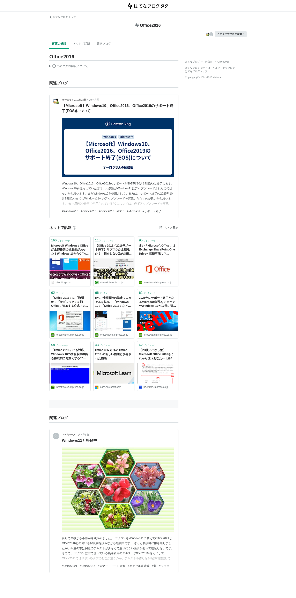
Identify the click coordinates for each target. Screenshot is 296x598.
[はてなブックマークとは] (74, 228)
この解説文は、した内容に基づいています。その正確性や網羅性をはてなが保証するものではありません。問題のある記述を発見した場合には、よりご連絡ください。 (68, 67)
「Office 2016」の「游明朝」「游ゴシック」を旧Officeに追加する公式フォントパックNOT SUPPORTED (69, 302)
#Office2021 (69, 566)
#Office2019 (106, 211)
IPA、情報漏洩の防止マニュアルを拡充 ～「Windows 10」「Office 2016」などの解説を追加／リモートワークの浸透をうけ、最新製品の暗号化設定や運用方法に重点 (114, 302)
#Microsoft (133, 211)
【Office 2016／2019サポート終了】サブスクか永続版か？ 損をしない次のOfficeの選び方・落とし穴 (113, 250)
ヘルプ (216, 67)
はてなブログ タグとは (197, 67)
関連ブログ (104, 43)
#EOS (120, 211)
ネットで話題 (81, 43)
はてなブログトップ (196, 71)
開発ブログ (229, 67)
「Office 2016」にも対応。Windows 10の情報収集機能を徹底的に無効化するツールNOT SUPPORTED (70, 354)
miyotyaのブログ (71, 434)
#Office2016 (88, 211)
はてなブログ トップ (62, 17)
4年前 (86, 434)
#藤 (154, 566)
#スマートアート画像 (111, 566)
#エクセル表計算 (138, 566)
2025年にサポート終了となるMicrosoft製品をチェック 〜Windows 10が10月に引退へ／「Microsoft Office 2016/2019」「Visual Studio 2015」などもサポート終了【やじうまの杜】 (158, 302)
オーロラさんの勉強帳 (74, 99)
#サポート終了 (152, 211)
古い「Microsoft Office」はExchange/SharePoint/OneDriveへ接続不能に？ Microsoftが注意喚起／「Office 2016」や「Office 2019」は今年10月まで (157, 250)
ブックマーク (60, 240)
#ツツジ (164, 566)
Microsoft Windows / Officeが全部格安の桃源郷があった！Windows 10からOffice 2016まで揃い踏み (69, 250)
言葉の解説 (59, 43)
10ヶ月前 (94, 99)
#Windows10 (70, 211)
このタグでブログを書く (230, 34)
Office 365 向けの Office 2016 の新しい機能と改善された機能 (113, 354)
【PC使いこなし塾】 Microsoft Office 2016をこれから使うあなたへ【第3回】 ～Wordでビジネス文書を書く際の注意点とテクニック (157, 354)
